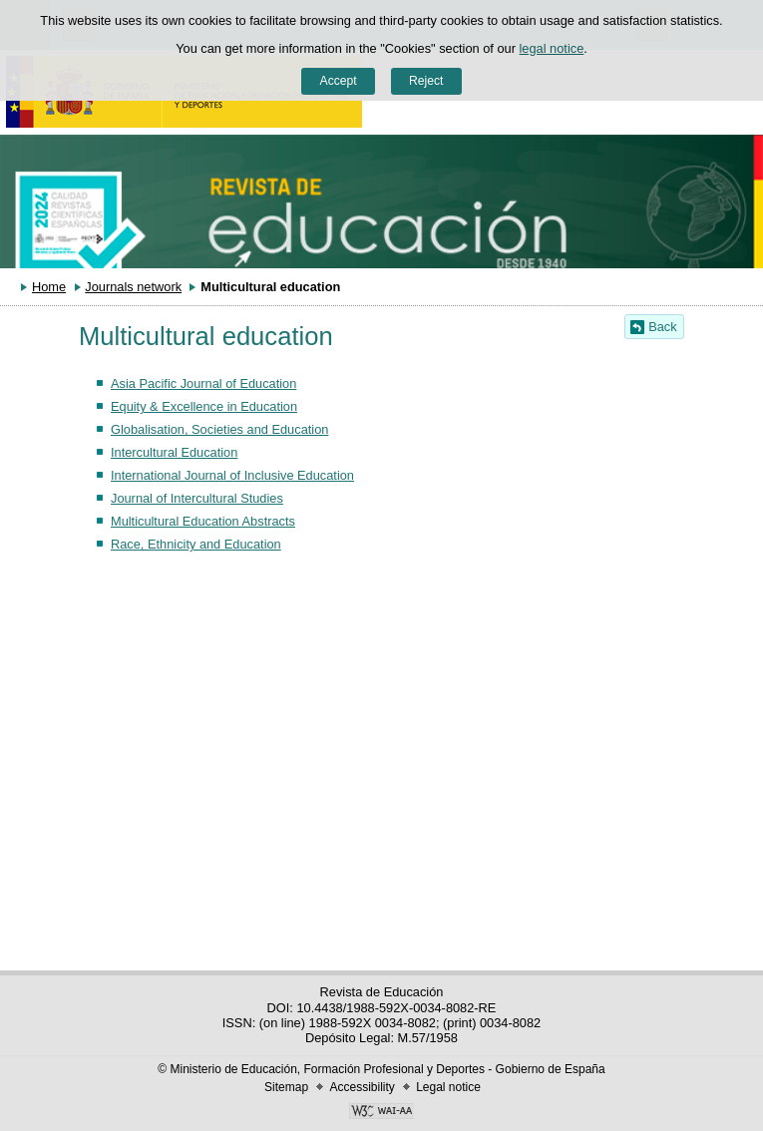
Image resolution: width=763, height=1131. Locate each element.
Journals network (133, 286)
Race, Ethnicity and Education (196, 544)
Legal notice (448, 1087)
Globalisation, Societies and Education (219, 429)
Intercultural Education (174, 452)
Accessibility (361, 1087)
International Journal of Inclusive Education (232, 475)
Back (662, 326)
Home (49, 286)
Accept (338, 81)
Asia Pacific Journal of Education (203, 383)
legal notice (552, 48)
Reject (426, 81)
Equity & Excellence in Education (204, 406)
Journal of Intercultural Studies (197, 498)
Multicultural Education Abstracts (203, 521)
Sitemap (286, 1087)
